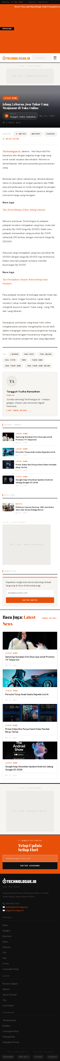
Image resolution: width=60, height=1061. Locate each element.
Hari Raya (29, 354)
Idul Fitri (10, 360)
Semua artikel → (49, 619)
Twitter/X (23, 1057)
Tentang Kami (9, 1020)
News (5, 925)
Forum (6, 963)
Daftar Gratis (30, 600)
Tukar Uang (37, 360)
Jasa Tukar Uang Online (38, 366)
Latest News (10, 98)
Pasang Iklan (9, 1036)
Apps (5, 941)
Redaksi (6, 1025)
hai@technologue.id (14, 910)
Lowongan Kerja (11, 969)
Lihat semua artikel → (18, 410)
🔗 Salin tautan (11, 139)
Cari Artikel (8, 1005)
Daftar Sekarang (30, 865)
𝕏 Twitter (21, 134)
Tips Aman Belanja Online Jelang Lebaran (24, 209)
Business (7, 936)
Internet (7, 947)
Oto (4, 952)
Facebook (50, 134)
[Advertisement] (37, 30)
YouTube (38, 1057)
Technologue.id (11, 151)
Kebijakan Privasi (11, 1042)
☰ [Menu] (55, 58)
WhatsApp (36, 134)
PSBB (24, 360)
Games (6, 989)
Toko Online (46, 354)
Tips (5, 958)
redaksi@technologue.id (16, 907)
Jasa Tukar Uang (13, 366)
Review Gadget (10, 983)
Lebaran (14, 354)
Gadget (6, 930)
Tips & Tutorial (9, 994)
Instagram (8, 1057)
